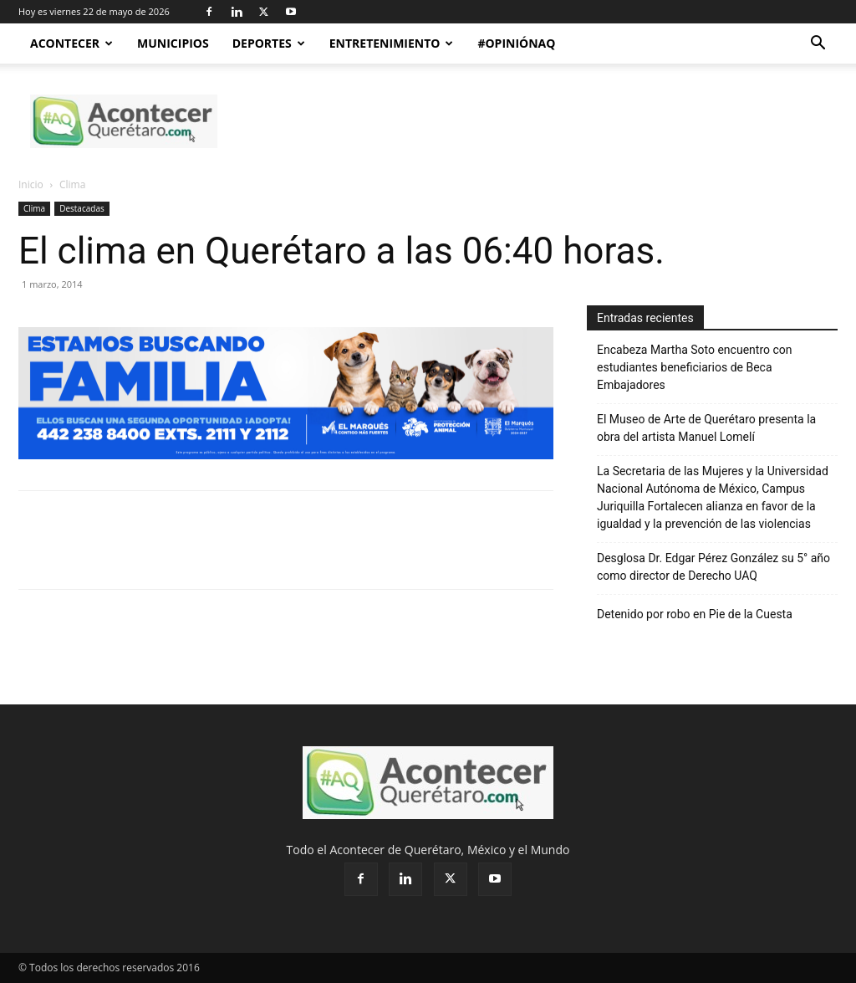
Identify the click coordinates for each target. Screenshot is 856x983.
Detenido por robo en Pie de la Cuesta (694, 614)
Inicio (30, 184)
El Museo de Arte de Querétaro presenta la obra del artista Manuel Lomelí (706, 427)
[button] (817, 45)
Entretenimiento (391, 43)
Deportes (268, 43)
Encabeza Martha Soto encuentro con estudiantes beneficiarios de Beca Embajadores (694, 367)
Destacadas (81, 208)
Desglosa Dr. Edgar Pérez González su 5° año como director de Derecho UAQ (713, 566)
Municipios (173, 43)
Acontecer (71, 43)
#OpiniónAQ (516, 43)
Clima (34, 208)
